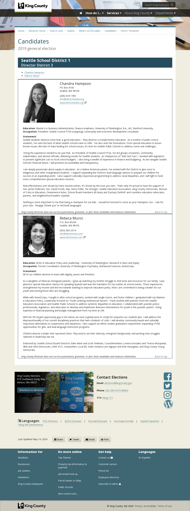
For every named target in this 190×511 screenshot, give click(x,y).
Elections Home (37, 30)
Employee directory (108, 477)
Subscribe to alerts (109, 483)
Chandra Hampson (34, 72)
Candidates (110, 30)
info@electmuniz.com (71, 233)
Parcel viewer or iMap (69, 480)
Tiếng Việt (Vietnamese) (30, 424)
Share (58, 439)
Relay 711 (108, 397)
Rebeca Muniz (31, 75)
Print (105, 439)
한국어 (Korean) (73, 421)
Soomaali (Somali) (124, 421)
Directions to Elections (31, 390)
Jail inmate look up (68, 474)
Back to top (161, 212)
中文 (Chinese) (50, 421)
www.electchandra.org (71, 102)
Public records (65, 487)
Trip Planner (64, 457)
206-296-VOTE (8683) (116, 390)
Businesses (24, 464)
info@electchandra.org (72, 99)
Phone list (103, 470)
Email (90, 439)
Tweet (74, 439)
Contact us (105, 457)
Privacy (139, 506)
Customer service (107, 464)
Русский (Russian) (97, 421)
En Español (144, 457)
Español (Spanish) (149, 421)
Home (21, 30)
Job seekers (24, 470)
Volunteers (23, 477)
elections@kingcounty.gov (118, 383)
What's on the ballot (89, 30)
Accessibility (150, 506)
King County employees (30, 483)
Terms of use (164, 506)
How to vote (56, 30)
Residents (23, 457)
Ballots (71, 30)
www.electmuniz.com (71, 237)
